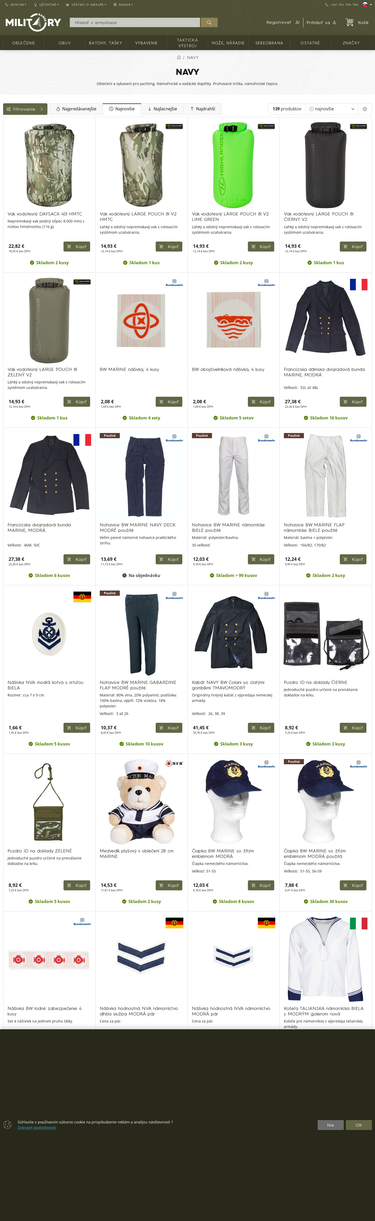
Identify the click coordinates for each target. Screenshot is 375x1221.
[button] (283, 22)
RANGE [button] (122, 5)
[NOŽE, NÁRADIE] (7, 163)
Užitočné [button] (45, 5)
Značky (13, 232)
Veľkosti (14, 244)
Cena (11, 185)
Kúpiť (353, 367)
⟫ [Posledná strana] (273, 1010)
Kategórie (16, 122)
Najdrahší (236, 109)
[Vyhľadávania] (135, 22)
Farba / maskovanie (26, 209)
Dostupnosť (17, 197)
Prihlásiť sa (322, 22)
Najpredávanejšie (110, 109)
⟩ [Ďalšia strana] (260, 1010)
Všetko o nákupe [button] (85, 5)
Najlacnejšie (196, 109)
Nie (330, 1125)
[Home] (179, 57)
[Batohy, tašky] (7, 144)
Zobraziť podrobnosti (37, 1127)
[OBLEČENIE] (7, 135)
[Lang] (367, 4)
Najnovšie (155, 109)
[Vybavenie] (7, 154)
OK (359, 1125)
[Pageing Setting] (365, 109)
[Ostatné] (7, 173)
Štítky (11, 221)
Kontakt (16, 5)
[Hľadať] (209, 22)
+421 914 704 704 (341, 5)
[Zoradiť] (332, 109)
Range (12, 256)
